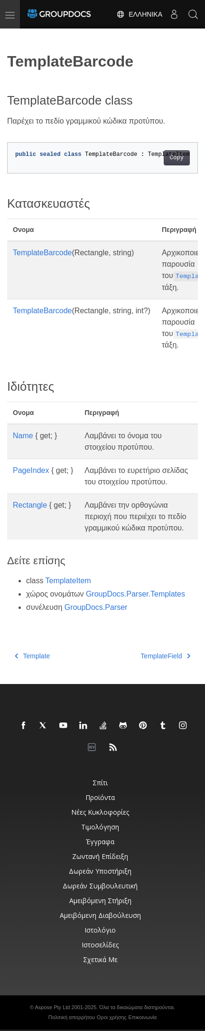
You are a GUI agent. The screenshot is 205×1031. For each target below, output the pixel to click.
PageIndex (31, 470)
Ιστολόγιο (100, 930)
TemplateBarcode (42, 253)
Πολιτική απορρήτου (71, 1017)
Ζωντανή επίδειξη (100, 856)
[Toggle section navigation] (15, 36)
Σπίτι (100, 782)
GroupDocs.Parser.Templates (135, 594)
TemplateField (165, 656)
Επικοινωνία (143, 1017)
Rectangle (30, 505)
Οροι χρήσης (112, 1017)
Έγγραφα (100, 841)
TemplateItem (68, 581)
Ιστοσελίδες (100, 944)
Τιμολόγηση (100, 826)
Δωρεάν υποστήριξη (100, 871)
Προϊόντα (100, 797)
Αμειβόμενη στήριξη (100, 900)
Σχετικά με (100, 959)
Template (32, 656)
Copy (177, 157)
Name (23, 436)
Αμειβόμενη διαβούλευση (100, 915)
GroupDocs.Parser (96, 607)
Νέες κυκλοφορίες (100, 812)
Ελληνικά (139, 14)
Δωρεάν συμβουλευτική (100, 885)
